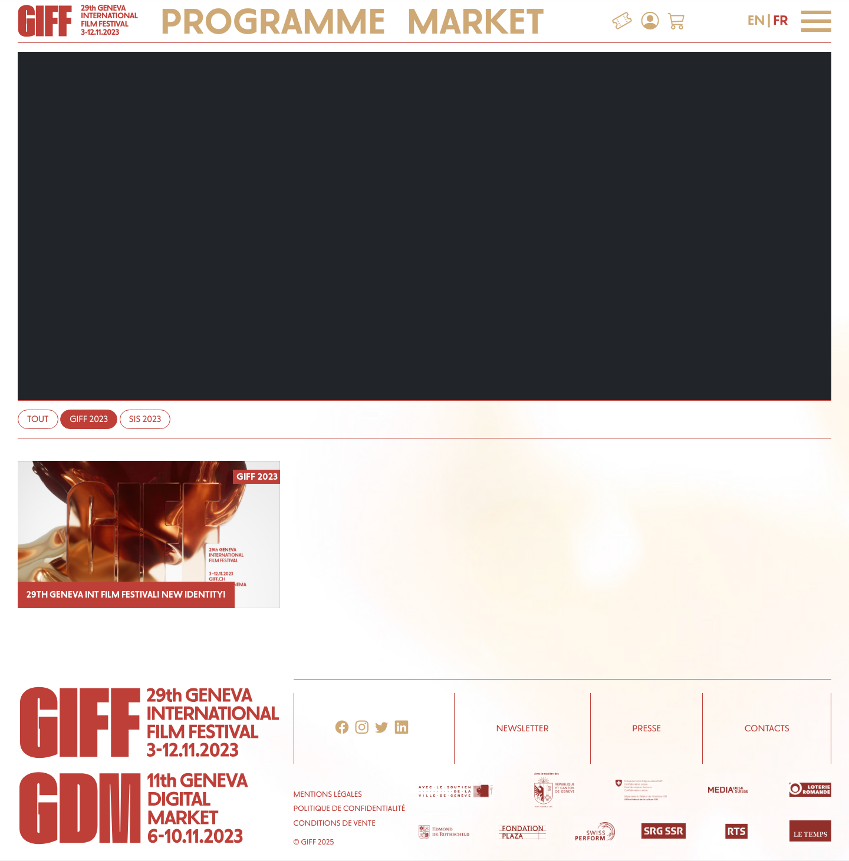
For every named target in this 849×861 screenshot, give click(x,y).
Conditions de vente (335, 823)
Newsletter (522, 728)
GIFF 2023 (89, 419)
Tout (38, 419)
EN (756, 20)
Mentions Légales (328, 794)
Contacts (767, 728)
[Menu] (816, 21)
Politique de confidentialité (350, 808)
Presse (646, 728)
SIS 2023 (145, 419)
